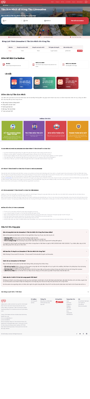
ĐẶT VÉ (80, 50)
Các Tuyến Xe (81, 302)
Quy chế (42, 304)
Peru (67, 311)
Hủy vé (73, 1)
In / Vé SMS (68, 1)
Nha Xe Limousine (82, 306)
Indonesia (68, 302)
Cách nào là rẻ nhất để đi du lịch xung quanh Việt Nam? (20, 277)
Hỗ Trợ (62, 1)
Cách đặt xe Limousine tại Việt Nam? (14, 261)
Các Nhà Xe (81, 304)
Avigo (10, 50)
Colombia (68, 309)
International (69, 314)
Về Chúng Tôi (34, 301)
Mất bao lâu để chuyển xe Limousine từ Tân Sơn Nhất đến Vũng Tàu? (24, 251)
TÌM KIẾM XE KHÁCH (77, 20)
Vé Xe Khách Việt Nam (83, 301)
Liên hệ (32, 302)
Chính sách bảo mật (45, 302)
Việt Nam (68, 307)
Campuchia (69, 312)
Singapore (69, 304)
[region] (45, 83)
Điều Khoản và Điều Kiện (46, 301)
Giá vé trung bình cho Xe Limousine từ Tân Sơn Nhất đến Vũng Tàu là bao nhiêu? (28, 232)
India (67, 301)
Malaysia (68, 306)
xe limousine (8, 178)
